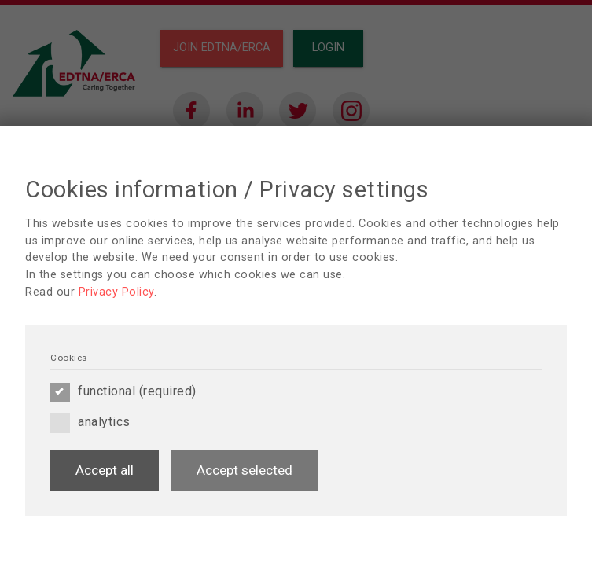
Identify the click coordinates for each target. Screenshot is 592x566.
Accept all (104, 470)
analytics (90, 422)
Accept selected (244, 470)
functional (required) (123, 391)
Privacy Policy (116, 292)
